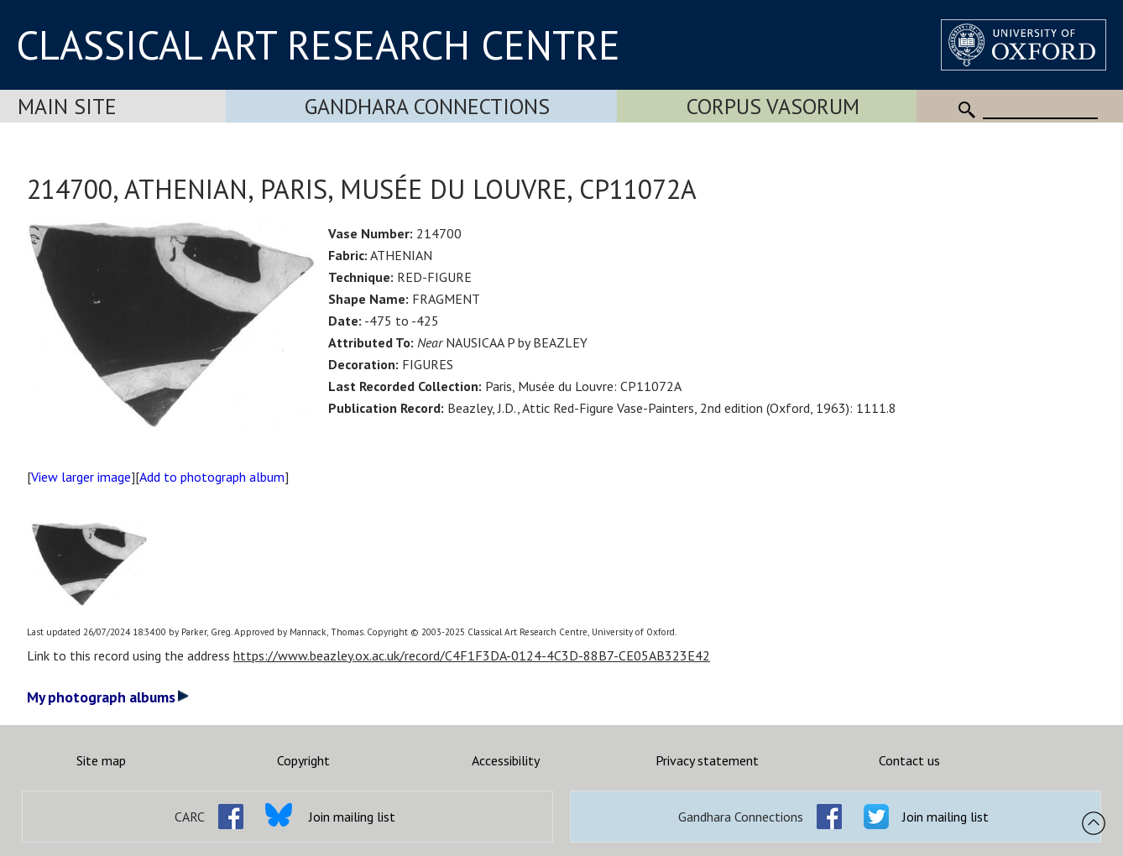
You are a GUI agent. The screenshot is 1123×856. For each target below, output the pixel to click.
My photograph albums (108, 697)
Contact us (909, 760)
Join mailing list (352, 816)
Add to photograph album (212, 476)
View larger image (81, 476)
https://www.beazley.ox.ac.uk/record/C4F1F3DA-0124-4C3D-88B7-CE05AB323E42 (471, 655)
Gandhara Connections (427, 106)
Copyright (303, 760)
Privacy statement (707, 760)
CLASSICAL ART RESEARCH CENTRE (318, 44)
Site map (101, 760)
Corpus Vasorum (773, 106)
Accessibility (506, 760)
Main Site (67, 106)
